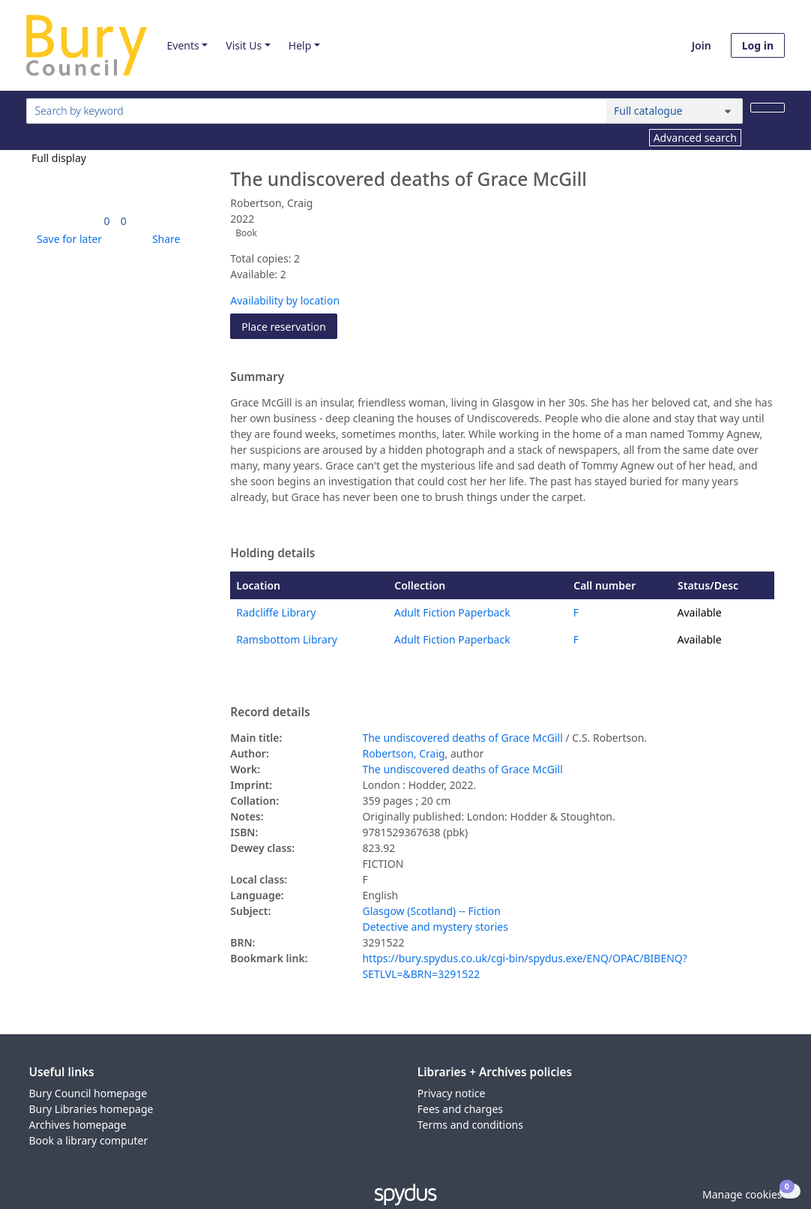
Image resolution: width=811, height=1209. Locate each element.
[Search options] (674, 111)
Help (300, 45)
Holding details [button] (272, 553)
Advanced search (695, 137)
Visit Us (244, 45)
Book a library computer (88, 1140)
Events (182, 45)
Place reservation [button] (289, 326)
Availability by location (285, 300)
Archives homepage (78, 1125)
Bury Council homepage (88, 1093)
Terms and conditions (470, 1125)
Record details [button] (270, 712)
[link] (107, 221)
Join (701, 45)
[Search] (767, 107)
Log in (758, 45)
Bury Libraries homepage (91, 1109)
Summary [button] (257, 377)
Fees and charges (460, 1109)
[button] (66, 239)
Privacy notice (451, 1093)
